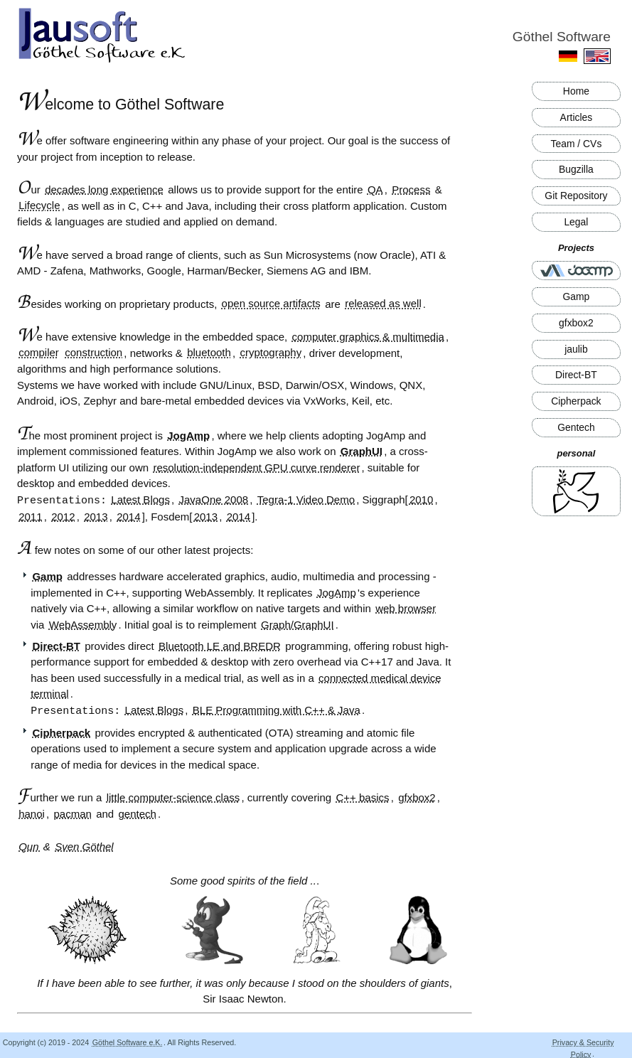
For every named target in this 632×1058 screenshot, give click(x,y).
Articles (576, 117)
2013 (95, 516)
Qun (30, 845)
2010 (421, 500)
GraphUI (361, 451)
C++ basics (362, 796)
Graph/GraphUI (297, 624)
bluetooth (209, 353)
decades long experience (104, 189)
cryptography (271, 353)
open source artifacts (271, 304)
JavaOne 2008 (214, 500)
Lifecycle (39, 206)
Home (576, 91)
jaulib (575, 349)
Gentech (576, 427)
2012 (63, 516)
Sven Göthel (84, 845)
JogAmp (188, 435)
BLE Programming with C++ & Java (276, 710)
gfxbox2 (576, 322)
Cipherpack (576, 401)
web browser (405, 608)
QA (375, 189)
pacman (72, 812)
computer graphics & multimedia (368, 337)
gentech (137, 812)
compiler (38, 353)
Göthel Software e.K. (127, 1041)
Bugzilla (576, 169)
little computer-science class (173, 796)
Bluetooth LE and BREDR (220, 645)
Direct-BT (576, 374)
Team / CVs (575, 143)
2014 (128, 516)
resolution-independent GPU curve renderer (256, 467)
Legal (576, 222)
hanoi (31, 812)
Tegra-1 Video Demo (306, 500)
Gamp (575, 296)
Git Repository (576, 195)
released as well (383, 304)
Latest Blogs (140, 500)
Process (411, 189)
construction (93, 353)
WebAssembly (83, 624)
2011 (30, 516)
